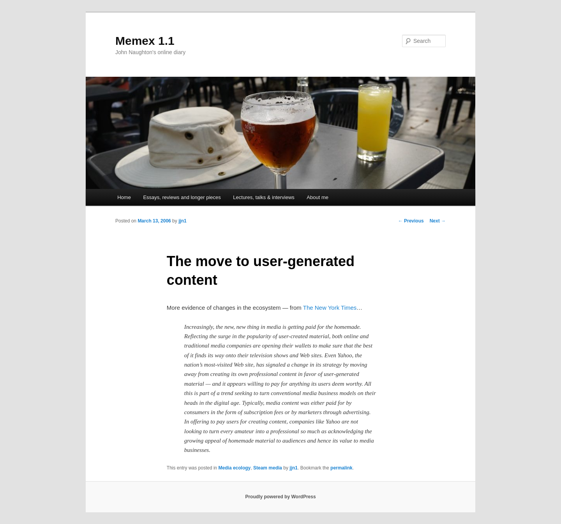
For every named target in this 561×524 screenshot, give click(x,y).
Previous (411, 221)
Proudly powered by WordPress (280, 496)
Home (124, 197)
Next (438, 221)
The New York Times (330, 307)
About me (317, 197)
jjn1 (182, 221)
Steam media (267, 468)
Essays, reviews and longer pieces (182, 197)
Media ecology (235, 468)
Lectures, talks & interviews (264, 197)
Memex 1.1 (145, 40)
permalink (341, 468)
